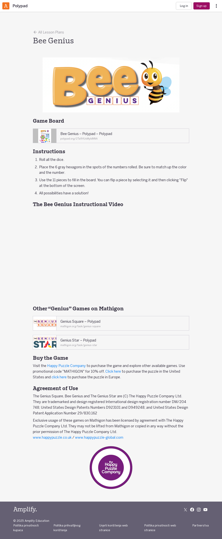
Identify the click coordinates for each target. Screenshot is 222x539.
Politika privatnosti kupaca (26, 528)
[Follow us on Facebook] (192, 509)
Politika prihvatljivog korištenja (67, 528)
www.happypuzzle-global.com (99, 437)
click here (59, 377)
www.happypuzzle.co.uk (52, 437)
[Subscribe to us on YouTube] (205, 509)
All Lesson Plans (48, 32)
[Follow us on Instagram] (198, 509)
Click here (113, 371)
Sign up (201, 6)
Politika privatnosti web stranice (160, 528)
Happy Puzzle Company (66, 365)
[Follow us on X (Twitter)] (185, 509)
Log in (184, 6)
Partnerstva (200, 525)
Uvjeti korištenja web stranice (113, 528)
